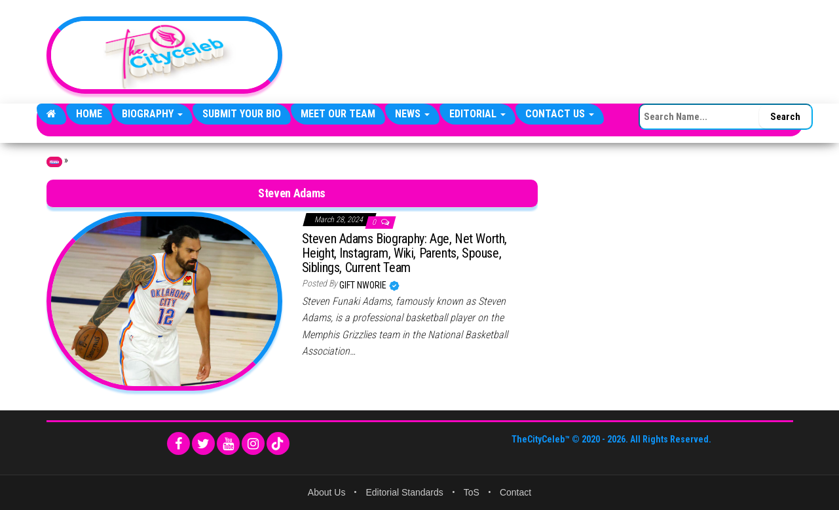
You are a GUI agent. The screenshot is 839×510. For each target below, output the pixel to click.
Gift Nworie (363, 285)
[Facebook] (178, 443)
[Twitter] (203, 443)
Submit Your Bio (241, 114)
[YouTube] (228, 443)
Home (89, 114)
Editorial (477, 114)
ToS (471, 492)
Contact (515, 492)
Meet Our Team (338, 114)
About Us (327, 492)
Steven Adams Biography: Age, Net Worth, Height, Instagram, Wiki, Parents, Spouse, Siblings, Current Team (404, 253)
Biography (152, 114)
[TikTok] (278, 443)
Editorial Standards (404, 492)
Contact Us (559, 114)
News (412, 114)
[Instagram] (253, 443)
